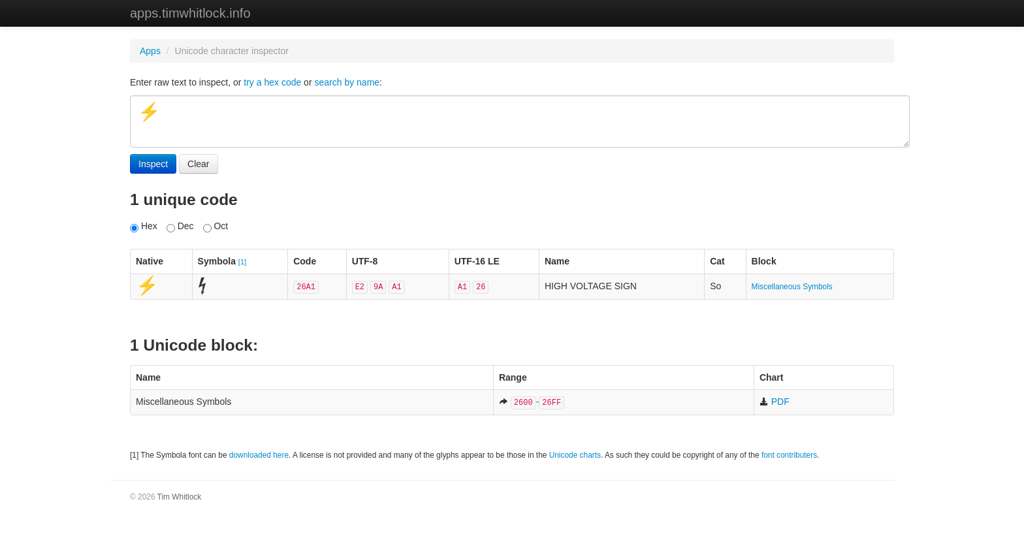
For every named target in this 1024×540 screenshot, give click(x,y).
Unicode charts (575, 455)
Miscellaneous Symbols (792, 286)
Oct (216, 226)
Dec (180, 226)
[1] (242, 262)
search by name (346, 82)
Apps (150, 51)
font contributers (789, 455)
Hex (143, 226)
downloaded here (259, 455)
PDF (775, 401)
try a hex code (272, 82)
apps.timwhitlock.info (190, 13)
